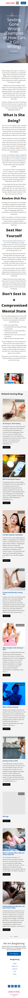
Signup (23, 3)
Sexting (10, 53)
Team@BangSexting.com (14, 982)
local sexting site (16, 159)
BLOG (14, 974)
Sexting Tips (16, 53)
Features (14, 968)
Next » (16, 936)
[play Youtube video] (14, 378)
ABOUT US (15, 966)
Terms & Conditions (14, 994)
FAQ (15, 971)
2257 (14, 996)
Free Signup (14, 954)
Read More (6, 447)
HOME (15, 963)
